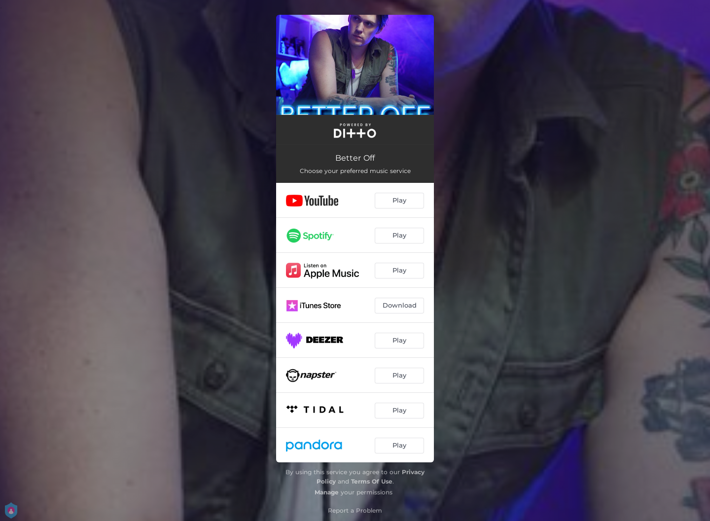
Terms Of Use (371, 481)
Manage (327, 492)
